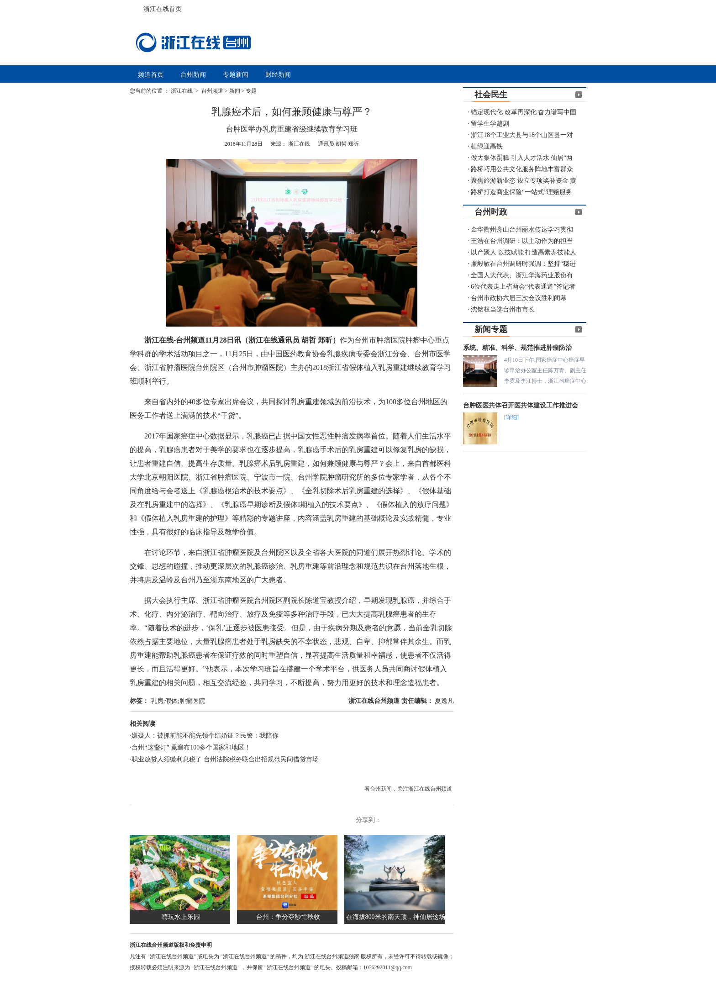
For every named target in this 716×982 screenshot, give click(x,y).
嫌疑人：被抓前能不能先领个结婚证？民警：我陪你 (205, 735)
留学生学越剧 (490, 123)
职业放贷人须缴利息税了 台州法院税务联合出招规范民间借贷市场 (225, 759)
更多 (578, 94)
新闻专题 (490, 329)
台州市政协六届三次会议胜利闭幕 (519, 298)
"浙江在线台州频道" (172, 956)
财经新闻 (278, 74)
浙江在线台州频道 (374, 700)
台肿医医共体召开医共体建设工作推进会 (520, 405)
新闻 (234, 91)
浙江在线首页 (138, 6)
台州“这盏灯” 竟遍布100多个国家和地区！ (191, 747)
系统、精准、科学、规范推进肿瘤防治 (517, 347)
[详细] (511, 417)
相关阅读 (142, 723)
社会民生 (490, 94)
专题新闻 (235, 74)
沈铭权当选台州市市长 (503, 309)
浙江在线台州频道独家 (333, 956)
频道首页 (150, 74)
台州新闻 (193, 74)
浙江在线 (182, 91)
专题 (251, 91)
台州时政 (490, 211)
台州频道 (212, 91)
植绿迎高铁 (487, 146)
